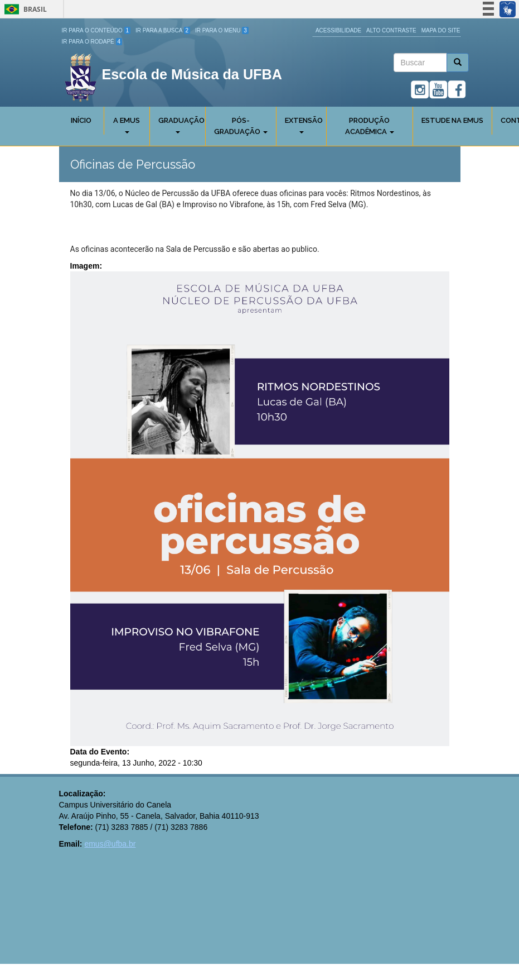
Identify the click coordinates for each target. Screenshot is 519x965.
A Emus (126, 124)
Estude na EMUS (452, 120)
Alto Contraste (391, 30)
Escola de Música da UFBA (192, 74)
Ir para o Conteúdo (96, 30)
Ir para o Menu (222, 30)
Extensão (304, 124)
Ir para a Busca (162, 30)
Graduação (181, 124)
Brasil (23, 9)
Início (81, 120)
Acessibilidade (338, 30)
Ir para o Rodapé (92, 42)
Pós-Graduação (241, 126)
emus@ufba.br (109, 843)
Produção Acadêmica (369, 126)
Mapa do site (440, 30)
